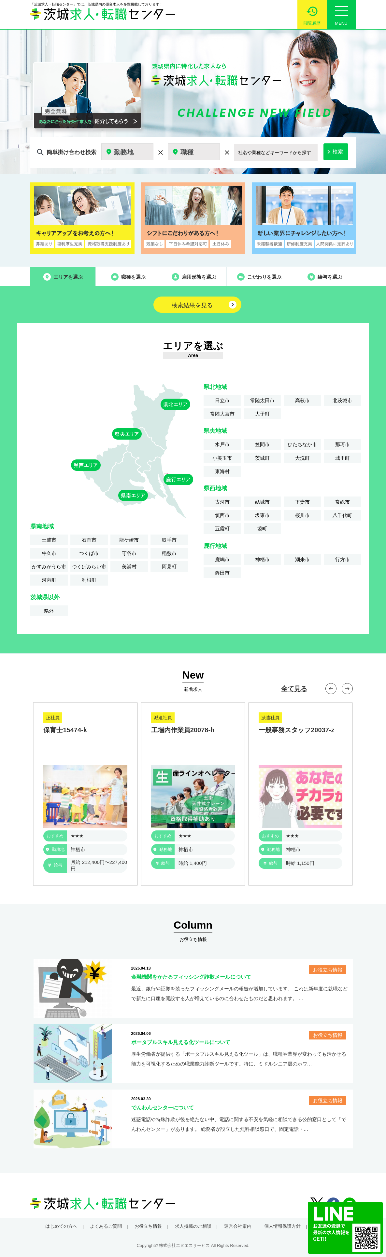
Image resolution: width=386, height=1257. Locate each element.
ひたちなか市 (302, 444)
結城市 (262, 502)
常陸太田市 (262, 400)
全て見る (294, 688)
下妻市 (302, 502)
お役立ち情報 (148, 1226)
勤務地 (55, 849)
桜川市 (302, 515)
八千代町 (342, 515)
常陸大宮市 (222, 414)
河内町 (49, 580)
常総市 (342, 502)
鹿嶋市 (222, 559)
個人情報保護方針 (282, 1226)
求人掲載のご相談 (193, 1226)
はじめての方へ (61, 1226)
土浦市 (49, 540)
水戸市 (222, 444)
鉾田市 (222, 573)
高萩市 (302, 400)
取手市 (169, 540)
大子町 (262, 414)
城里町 (342, 458)
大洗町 (302, 458)
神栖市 (262, 559)
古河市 (222, 502)
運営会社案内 (237, 1226)
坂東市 (262, 515)
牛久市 (49, 553)
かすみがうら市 (49, 566)
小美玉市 (222, 458)
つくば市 (89, 553)
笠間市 (262, 444)
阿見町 (169, 566)
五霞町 (222, 528)
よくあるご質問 (106, 1226)
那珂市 (342, 444)
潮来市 (302, 559)
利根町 (89, 580)
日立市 (222, 400)
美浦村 (129, 566)
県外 (49, 611)
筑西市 (222, 515)
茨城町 (262, 458)
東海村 (222, 471)
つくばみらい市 (89, 566)
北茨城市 (342, 400)
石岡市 (89, 540)
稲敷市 (169, 553)
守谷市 (129, 553)
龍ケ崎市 (129, 540)
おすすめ (55, 835)
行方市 (342, 559)
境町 (262, 528)
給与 (55, 865)
